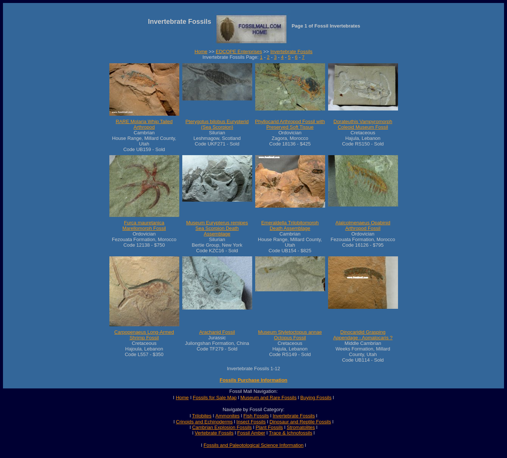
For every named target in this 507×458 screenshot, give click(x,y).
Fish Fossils (256, 416)
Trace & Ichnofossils (290, 433)
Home (201, 51)
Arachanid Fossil (217, 332)
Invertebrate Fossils (291, 51)
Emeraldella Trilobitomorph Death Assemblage (290, 225)
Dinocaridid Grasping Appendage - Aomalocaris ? (363, 334)
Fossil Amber (251, 433)
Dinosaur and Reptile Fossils (300, 422)
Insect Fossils (251, 422)
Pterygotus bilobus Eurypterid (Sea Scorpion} (217, 124)
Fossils (225, 433)
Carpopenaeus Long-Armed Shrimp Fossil (144, 334)
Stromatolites (301, 427)
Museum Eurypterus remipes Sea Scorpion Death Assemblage (217, 228)
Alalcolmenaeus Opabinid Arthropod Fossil (363, 225)
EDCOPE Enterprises (239, 51)
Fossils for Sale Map (215, 397)
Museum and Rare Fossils (268, 397)
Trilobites (201, 416)
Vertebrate (206, 433)
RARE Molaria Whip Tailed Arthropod (144, 124)
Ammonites (227, 416)
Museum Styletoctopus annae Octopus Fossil (290, 334)
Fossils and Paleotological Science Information (253, 445)
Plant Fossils (269, 427)
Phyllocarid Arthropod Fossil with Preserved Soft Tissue (290, 124)
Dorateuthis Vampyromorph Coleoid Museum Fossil (363, 124)
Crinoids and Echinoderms (204, 422)
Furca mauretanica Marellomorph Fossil (144, 225)
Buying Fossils (315, 397)
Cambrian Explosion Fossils (221, 427)
